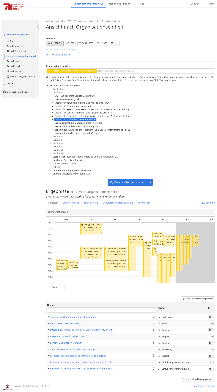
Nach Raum (13, 61)
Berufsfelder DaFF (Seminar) (64, 323)
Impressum (198, 385)
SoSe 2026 (102, 43)
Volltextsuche (14, 46)
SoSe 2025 (70, 43)
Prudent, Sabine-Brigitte (115, 254)
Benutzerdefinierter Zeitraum (118, 202)
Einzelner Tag (91, 202)
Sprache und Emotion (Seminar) (66, 342)
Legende (208, 202)
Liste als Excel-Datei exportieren (198, 298)
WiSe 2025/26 (86, 43)
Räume (8, 83)
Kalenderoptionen (56, 211)
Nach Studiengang (16, 51)
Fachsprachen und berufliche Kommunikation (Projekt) (78, 355)
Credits (211, 385)
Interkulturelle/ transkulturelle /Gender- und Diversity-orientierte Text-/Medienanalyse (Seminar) (99, 329)
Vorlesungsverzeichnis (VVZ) (88, 3)
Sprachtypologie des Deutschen (95, 224)
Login (209, 3)
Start (10, 41)
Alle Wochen (144, 202)
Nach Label (13, 66)
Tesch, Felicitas (63, 269)
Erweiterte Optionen (58, 54)
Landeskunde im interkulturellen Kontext (123, 248)
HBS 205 (98, 227)
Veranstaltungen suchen (127, 182)
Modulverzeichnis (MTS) (121, 3)
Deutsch (195, 3)
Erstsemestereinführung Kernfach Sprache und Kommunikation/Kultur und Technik (92, 368)
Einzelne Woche (71, 202)
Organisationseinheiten (15, 91)
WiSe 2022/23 (55, 43)
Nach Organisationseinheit (21, 56)
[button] (66, 269)
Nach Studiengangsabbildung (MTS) (22, 76)
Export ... (55, 287)
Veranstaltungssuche (15, 34)
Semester (51, 38)
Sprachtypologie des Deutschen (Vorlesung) (72, 349)
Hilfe (141, 3)
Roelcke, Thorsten (92, 230)
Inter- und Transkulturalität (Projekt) (68, 336)
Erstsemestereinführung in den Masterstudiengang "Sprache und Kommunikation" (92, 362)
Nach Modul (13, 71)
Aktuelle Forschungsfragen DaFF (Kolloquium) (102, 248)
